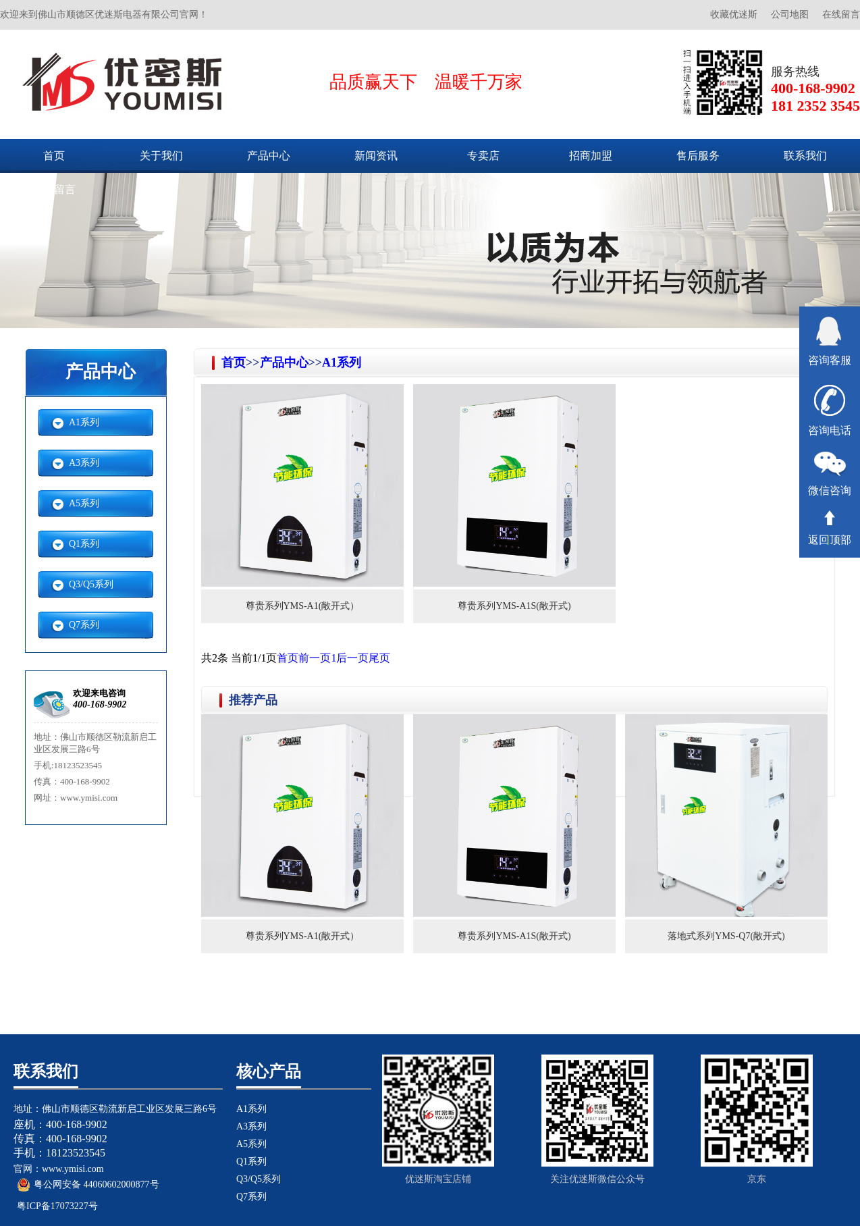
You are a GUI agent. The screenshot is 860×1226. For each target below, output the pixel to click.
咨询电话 (829, 410)
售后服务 (698, 155)
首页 (54, 155)
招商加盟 (590, 155)
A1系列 (84, 422)
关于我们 (161, 155)
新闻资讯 (376, 155)
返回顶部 (829, 527)
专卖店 (483, 155)
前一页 (314, 658)
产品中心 (268, 155)
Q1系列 (84, 544)
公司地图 (790, 14)
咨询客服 (829, 341)
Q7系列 (84, 625)
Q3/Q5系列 (91, 584)
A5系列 (84, 503)
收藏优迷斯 (733, 14)
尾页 (379, 658)
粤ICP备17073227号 (57, 1206)
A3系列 (84, 463)
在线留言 (841, 14)
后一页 (352, 658)
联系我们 (805, 155)
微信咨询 (829, 474)
